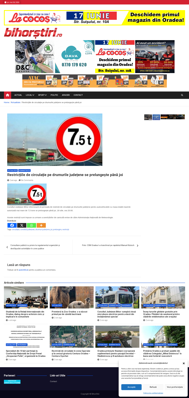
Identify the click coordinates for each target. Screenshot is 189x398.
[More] (41, 225)
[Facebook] (12, 225)
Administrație (24, 170)
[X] (21, 225)
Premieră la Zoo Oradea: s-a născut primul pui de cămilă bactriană (69, 312)
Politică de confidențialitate (153, 393)
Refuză (153, 387)
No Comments (27, 180)
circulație (16, 229)
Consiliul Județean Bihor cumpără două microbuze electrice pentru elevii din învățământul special (116, 314)
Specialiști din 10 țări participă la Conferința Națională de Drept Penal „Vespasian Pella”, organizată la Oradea (25, 353)
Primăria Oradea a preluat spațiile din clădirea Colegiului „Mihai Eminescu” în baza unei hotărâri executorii (162, 353)
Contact (78, 95)
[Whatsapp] (31, 225)
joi (51, 229)
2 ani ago (12, 180)
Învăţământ (22, 305)
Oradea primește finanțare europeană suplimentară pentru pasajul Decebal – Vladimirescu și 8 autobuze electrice (116, 353)
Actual (18, 95)
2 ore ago (57, 318)
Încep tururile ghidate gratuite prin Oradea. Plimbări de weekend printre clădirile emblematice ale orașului (161, 314)
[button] (183, 363)
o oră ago (11, 320)
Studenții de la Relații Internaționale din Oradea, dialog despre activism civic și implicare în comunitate (25, 314)
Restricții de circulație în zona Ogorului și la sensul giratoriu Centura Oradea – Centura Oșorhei (71, 353)
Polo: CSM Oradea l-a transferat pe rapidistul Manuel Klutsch (108, 245)
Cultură (171, 305)
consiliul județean (27, 229)
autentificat (23, 270)
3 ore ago (11, 360)
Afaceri (66, 95)
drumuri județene (42, 229)
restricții (65, 229)
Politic (54, 95)
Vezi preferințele (175, 387)
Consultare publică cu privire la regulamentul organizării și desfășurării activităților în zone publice (35, 247)
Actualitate (12, 170)
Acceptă (131, 387)
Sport (41, 95)
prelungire (57, 229)
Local (29, 95)
